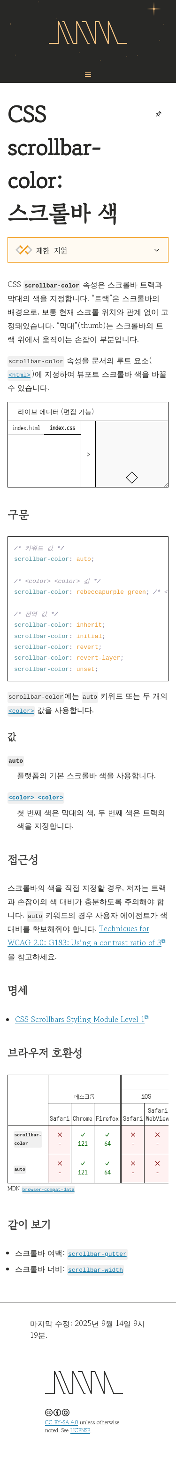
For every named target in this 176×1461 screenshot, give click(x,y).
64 (107, 1139)
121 (82, 1140)
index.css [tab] (62, 427)
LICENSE (80, 1427)
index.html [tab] (26, 427)
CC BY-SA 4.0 (61, 1419)
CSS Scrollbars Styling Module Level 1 (80, 1016)
